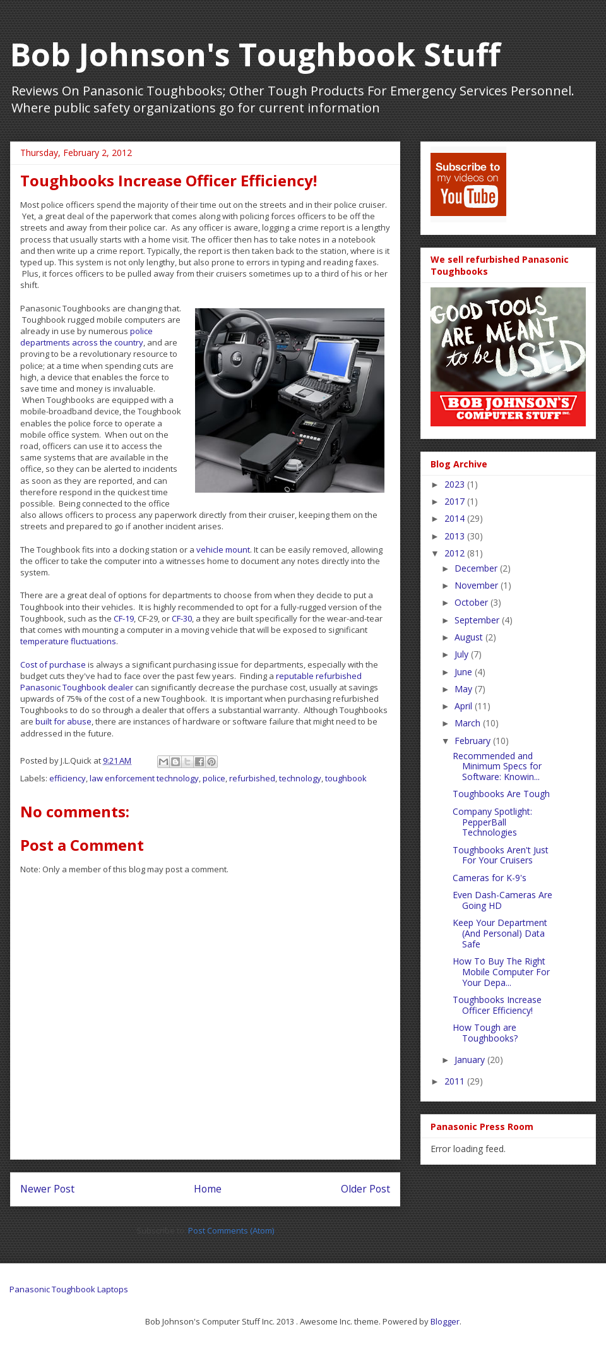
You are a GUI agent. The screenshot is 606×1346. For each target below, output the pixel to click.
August (469, 637)
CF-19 (124, 618)
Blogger (445, 1321)
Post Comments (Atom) (231, 1230)
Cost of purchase (53, 664)
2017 (455, 501)
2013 (455, 536)
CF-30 (182, 618)
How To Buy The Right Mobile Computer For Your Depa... (501, 971)
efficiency (67, 778)
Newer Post (47, 1189)
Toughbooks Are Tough (501, 794)
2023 (455, 484)
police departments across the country (86, 336)
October (472, 602)
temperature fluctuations (68, 641)
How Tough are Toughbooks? (485, 1032)
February (473, 741)
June (464, 672)
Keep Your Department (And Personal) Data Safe (500, 933)
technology (300, 778)
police (214, 778)
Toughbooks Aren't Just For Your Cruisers (501, 855)
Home (208, 1189)
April (464, 706)
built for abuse (63, 721)
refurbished (252, 778)
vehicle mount (223, 549)
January (470, 1060)
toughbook (346, 778)
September (478, 620)
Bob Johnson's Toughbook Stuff (255, 54)
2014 (455, 518)
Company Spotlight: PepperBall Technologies (492, 822)
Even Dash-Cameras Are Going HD (502, 900)
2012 (455, 553)
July (462, 654)
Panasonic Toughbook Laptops (68, 1289)
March (468, 723)
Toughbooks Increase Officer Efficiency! (497, 1005)
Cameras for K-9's (489, 878)
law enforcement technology (144, 778)
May (464, 689)
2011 (455, 1081)
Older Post (365, 1189)
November (477, 585)
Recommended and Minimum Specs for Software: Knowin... (497, 766)
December (477, 568)
